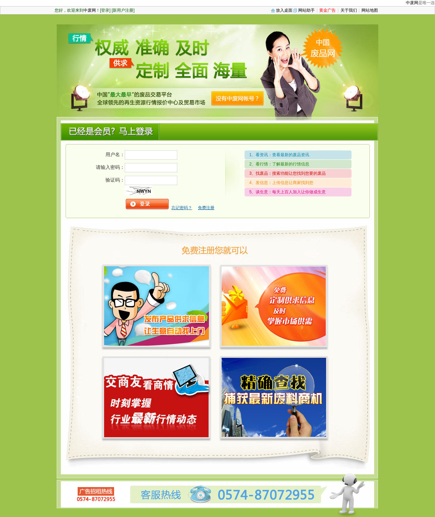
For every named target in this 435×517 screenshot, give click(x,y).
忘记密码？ (181, 207)
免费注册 (206, 207)
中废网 (415, 2)
